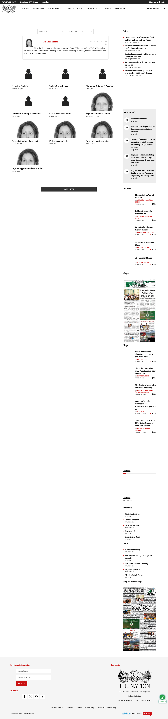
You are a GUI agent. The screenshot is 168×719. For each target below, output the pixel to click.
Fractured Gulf (131, 531)
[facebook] (134, 121)
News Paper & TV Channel (29, 2)
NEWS (79, 9)
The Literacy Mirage (143, 258)
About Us (79, 708)
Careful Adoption (132, 520)
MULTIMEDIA (92, 9)
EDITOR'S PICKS (53, 9)
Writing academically (58, 141)
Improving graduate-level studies (27, 168)
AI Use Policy (119, 9)
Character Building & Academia (100, 86)
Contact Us (69, 708)
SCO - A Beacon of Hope (60, 113)
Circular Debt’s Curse (133, 575)
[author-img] (128, 199)
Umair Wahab (142, 359)
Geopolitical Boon (132, 537)
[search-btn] (165, 9)
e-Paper (25, 9)
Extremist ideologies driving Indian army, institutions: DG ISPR (143, 129)
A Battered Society (132, 550)
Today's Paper (38, 9)
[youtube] (36, 696)
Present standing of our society (26, 141)
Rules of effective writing (97, 141)
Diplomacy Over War (133, 569)
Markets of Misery (132, 514)
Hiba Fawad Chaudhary (146, 232)
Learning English (20, 86)
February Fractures (139, 119)
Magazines (45, 2)
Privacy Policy (89, 708)
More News (69, 189)
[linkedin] (137, 121)
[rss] (42, 697)
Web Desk (140, 411)
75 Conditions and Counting (136, 564)
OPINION (68, 9)
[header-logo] (9, 9)
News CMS (135, 713)
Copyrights (101, 708)
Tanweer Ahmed (143, 376)
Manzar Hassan (143, 262)
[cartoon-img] (139, 485)
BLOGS (106, 9)
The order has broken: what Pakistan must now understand (145, 371)
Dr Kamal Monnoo (144, 248)
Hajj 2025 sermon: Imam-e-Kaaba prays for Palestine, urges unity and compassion (142, 173)
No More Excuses (132, 525)
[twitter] (135, 121)
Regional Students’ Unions (98, 113)
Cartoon (126, 498)
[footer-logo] (134, 678)
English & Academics (58, 86)
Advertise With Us (57, 708)
